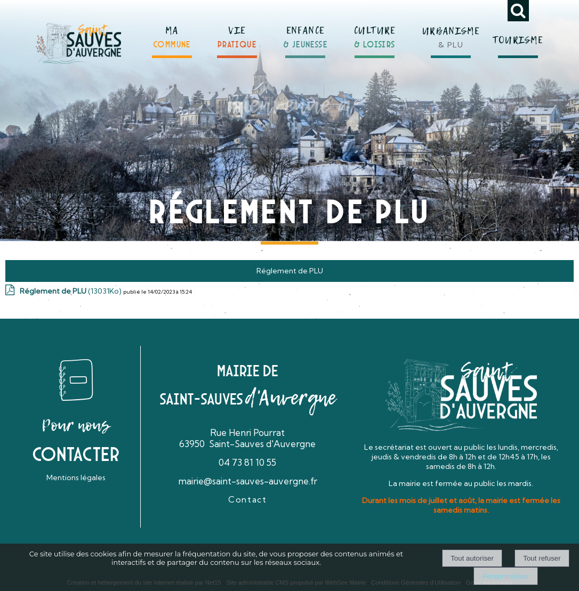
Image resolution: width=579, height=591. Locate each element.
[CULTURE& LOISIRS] (375, 32)
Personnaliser (505, 576)
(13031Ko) (71, 291)
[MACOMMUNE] (172, 33)
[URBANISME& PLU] (451, 31)
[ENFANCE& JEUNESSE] (305, 33)
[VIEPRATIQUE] (237, 33)
